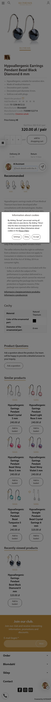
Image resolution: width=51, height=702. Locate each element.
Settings (16, 237)
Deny (26, 237)
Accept (36, 237)
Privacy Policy (24, 231)
